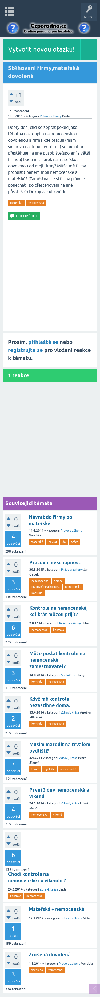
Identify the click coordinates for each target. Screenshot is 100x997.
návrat (53, 541)
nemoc (58, 580)
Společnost (69, 675)
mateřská (16, 202)
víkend (57, 814)
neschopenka (40, 580)
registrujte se (25, 350)
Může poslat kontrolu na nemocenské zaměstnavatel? (57, 660)
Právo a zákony (50, 116)
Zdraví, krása (70, 712)
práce (74, 541)
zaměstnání (55, 970)
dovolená (37, 970)
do (64, 541)
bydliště (50, 769)
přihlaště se (43, 342)
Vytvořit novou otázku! (41, 49)
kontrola (36, 593)
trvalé (35, 769)
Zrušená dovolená (50, 954)
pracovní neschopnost (45, 586)
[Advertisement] (50, 276)
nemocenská (36, 202)
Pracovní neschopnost (55, 562)
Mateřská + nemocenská (56, 909)
